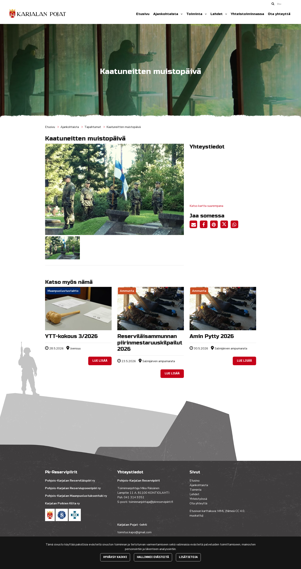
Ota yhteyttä (279, 14)
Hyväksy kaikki (115, 557)
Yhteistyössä (198, 499)
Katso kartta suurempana (206, 206)
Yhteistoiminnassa (247, 14)
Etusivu (142, 14)
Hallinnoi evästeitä (153, 557)
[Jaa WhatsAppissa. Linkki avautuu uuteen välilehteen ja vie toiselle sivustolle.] (235, 225)
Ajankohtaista (166, 14)
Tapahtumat (93, 127)
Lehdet (217, 14)
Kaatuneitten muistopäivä (123, 127)
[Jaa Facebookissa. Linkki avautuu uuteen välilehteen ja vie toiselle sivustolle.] (205, 225)
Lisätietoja (188, 557)
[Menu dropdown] (181, 14)
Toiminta (194, 14)
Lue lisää (99, 360)
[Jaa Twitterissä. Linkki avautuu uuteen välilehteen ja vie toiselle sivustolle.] (225, 225)
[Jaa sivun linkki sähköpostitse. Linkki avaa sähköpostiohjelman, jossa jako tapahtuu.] (195, 225)
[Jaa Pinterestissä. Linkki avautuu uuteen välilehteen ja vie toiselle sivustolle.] (215, 225)
